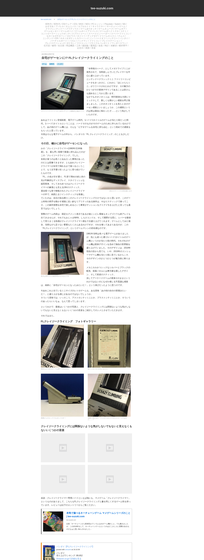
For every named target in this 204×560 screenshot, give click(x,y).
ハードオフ (100, 38)
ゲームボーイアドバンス (86, 31)
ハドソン (89, 38)
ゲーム (44, 64)
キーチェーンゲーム (116, 26)
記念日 (80, 48)
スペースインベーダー (98, 34)
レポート (105, 43)
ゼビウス (71, 36)
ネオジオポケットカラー (71, 38)
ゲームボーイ (67, 31)
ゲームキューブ (105, 29)
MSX (81, 24)
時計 (107, 45)
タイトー (81, 36)
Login (149, 289)
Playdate (109, 24)
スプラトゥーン (79, 34)
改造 (101, 45)
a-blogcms (157, 207)
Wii (124, 24)
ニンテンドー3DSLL (154, 248)
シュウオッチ (64, 34)
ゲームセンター (51, 31)
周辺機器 (70, 45)
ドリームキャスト (108, 36)
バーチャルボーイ (58, 41)
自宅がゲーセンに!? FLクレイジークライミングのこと (76, 19)
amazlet (68, 550)
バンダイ (124, 38)
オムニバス (71, 26)
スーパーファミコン (120, 34)
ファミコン (94, 41)
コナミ (123, 31)
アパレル (60, 26)
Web (156, 212)
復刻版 (85, 45)
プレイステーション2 (55, 43)
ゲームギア (120, 29)
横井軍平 (123, 45)
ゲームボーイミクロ (109, 31)
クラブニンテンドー (55, 29)
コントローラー (48, 34)
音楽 (93, 48)
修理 (54, 45)
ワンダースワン (119, 43)
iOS (75, 24)
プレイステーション (111, 41)
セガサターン (58, 36)
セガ (48, 36)
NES (87, 24)
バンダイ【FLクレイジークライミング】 (75, 546)
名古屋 (61, 45)
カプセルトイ (84, 26)
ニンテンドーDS (50, 38)
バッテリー (112, 38)
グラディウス (72, 29)
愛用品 (93, 45)
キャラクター (98, 26)
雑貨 (87, 48)
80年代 (48, 24)
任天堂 (47, 45)
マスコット (82, 43)
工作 (78, 45)
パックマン (82, 41)
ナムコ (121, 36)
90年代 (57, 24)
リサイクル (94, 43)
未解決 (114, 45)
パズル (72, 41)
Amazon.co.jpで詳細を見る (68, 559)
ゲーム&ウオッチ (89, 29)
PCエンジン (97, 24)
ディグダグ (92, 36)
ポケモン (71, 43)
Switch (118, 24)
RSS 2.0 (141, 289)
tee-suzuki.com (102, 8)
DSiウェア (67, 24)
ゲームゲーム (153, 227)
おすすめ (49, 26)
